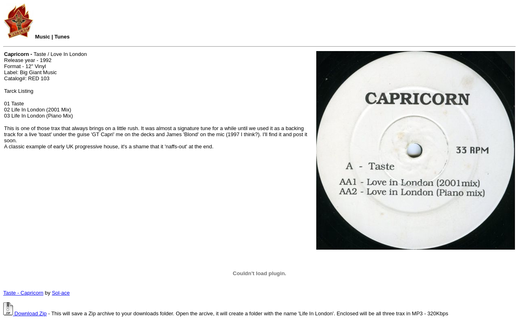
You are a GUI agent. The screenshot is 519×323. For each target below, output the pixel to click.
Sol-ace (61, 293)
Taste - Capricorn (23, 293)
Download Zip (25, 313)
